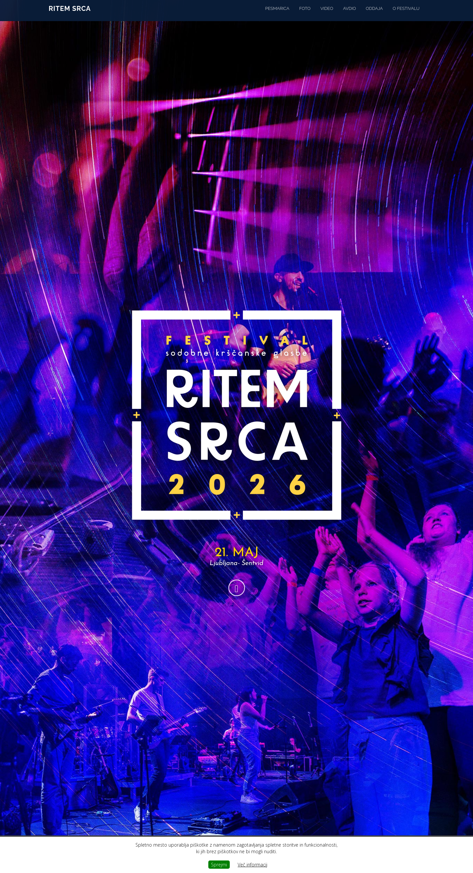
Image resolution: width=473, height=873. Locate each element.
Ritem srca (70, 15)
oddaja (374, 14)
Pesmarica (277, 14)
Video (326, 14)
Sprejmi (219, 864)
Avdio (349, 14)
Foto (304, 14)
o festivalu (406, 14)
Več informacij (252, 864)
